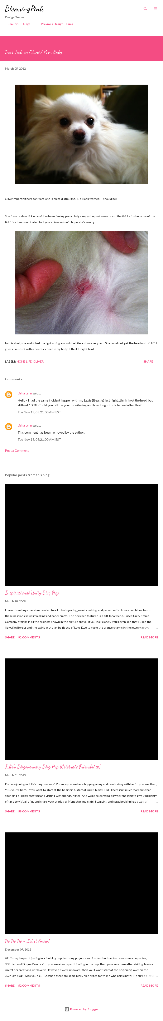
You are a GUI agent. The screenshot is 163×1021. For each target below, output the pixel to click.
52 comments (29, 985)
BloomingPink (24, 8)
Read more (149, 637)
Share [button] (148, 361)
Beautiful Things (16, 24)
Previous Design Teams (54, 24)
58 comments (29, 811)
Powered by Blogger (81, 1009)
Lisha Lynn (25, 393)
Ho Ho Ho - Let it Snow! (27, 941)
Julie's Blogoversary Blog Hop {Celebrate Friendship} (53, 767)
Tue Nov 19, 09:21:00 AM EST (39, 412)
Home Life (24, 361)
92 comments (29, 637)
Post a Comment (17, 450)
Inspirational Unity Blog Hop (32, 593)
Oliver (38, 361)
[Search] (145, 7)
